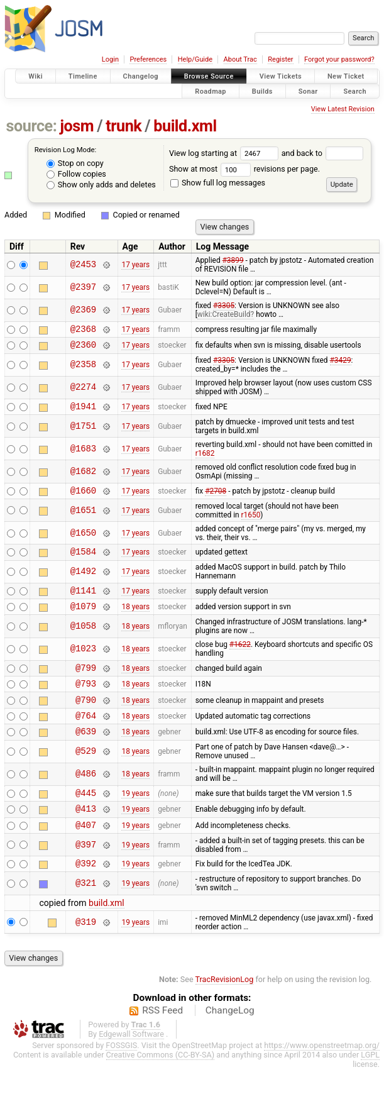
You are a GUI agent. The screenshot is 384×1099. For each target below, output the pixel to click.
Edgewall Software (131, 1064)
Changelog (140, 76)
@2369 (83, 310)
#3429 (340, 364)
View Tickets (281, 76)
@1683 (83, 454)
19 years (135, 817)
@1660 (83, 498)
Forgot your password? (339, 59)
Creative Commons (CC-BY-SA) (160, 1085)
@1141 (83, 601)
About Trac (240, 59)
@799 (85, 682)
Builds (262, 91)
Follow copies (76, 174)
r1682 (205, 459)
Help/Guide (195, 59)
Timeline (83, 76)
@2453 (83, 265)
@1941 (83, 411)
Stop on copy (75, 163)
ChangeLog (230, 1040)
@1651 (83, 518)
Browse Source (209, 76)
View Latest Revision (343, 109)
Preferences (148, 59)
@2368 (83, 330)
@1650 (83, 540)
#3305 (223, 305)
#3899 (233, 260)
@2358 (83, 369)
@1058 (83, 640)
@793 (85, 700)
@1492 (83, 581)
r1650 (251, 522)
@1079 (83, 619)
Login (110, 59)
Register (280, 59)
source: (31, 126)
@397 (85, 873)
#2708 (215, 497)
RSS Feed (162, 1040)
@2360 (83, 348)
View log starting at (225, 153)
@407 (85, 853)
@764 (85, 736)
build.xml (184, 126)
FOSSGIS (121, 1075)
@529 (85, 774)
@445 (85, 817)
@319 (85, 952)
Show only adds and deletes (101, 184)
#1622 (240, 657)
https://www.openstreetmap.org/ (322, 1075)
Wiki (35, 76)
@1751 (83, 432)
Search (354, 91)
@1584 (83, 560)
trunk (123, 126)
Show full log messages (217, 182)
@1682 (83, 477)
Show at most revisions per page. (244, 169)
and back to (323, 153)
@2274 (83, 391)
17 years (135, 264)
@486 (85, 797)
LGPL (370, 1085)
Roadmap (210, 91)
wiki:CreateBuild (224, 314)
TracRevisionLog (224, 1009)
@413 (85, 835)
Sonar (308, 91)
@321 (85, 914)
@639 (85, 753)
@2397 (83, 288)
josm (77, 126)
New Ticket (346, 76)
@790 (85, 718)
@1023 (83, 662)
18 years (135, 619)
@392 (85, 893)
